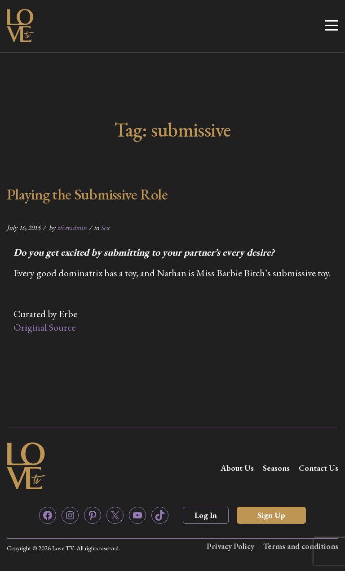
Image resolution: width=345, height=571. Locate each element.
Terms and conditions (300, 546)
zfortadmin (72, 227)
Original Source (44, 327)
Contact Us (318, 468)
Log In (206, 515)
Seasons (276, 468)
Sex (105, 227)
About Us (237, 468)
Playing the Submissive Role (87, 194)
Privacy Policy (230, 546)
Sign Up (271, 515)
